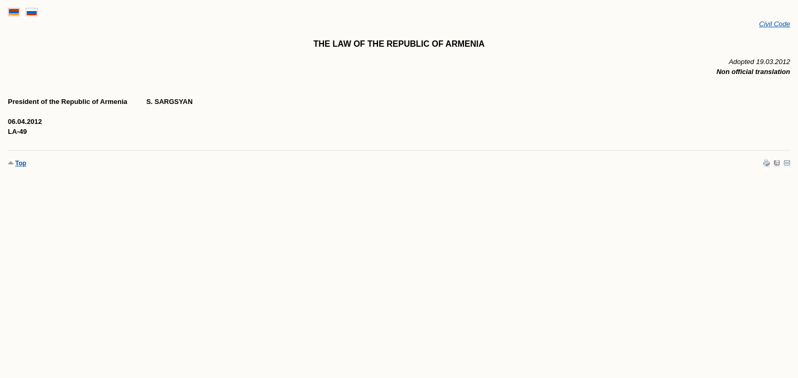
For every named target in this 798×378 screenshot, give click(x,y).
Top (20, 163)
